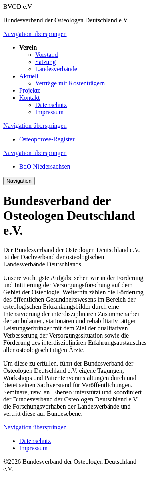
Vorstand (46, 54)
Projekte (29, 90)
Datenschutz (51, 104)
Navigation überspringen (35, 33)
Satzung (45, 61)
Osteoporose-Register (47, 139)
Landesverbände (56, 69)
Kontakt (29, 97)
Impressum (49, 112)
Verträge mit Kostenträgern (70, 83)
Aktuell (28, 76)
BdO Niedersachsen (44, 166)
